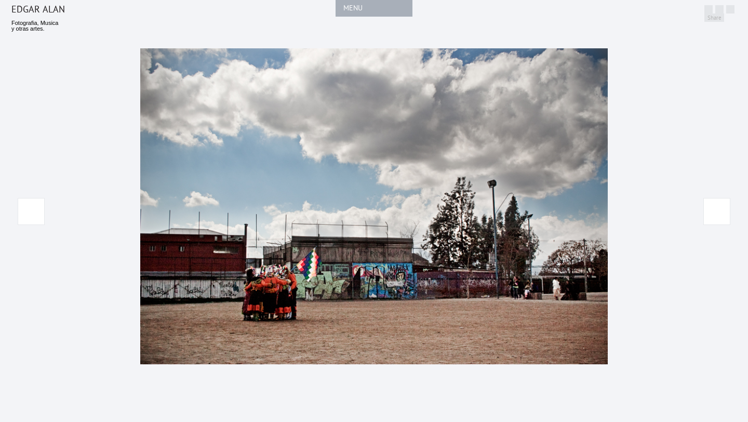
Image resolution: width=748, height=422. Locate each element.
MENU (353, 8)
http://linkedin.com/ (730, 9)
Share (714, 18)
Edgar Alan (38, 9)
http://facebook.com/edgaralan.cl (719, 9)
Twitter (708, 9)
